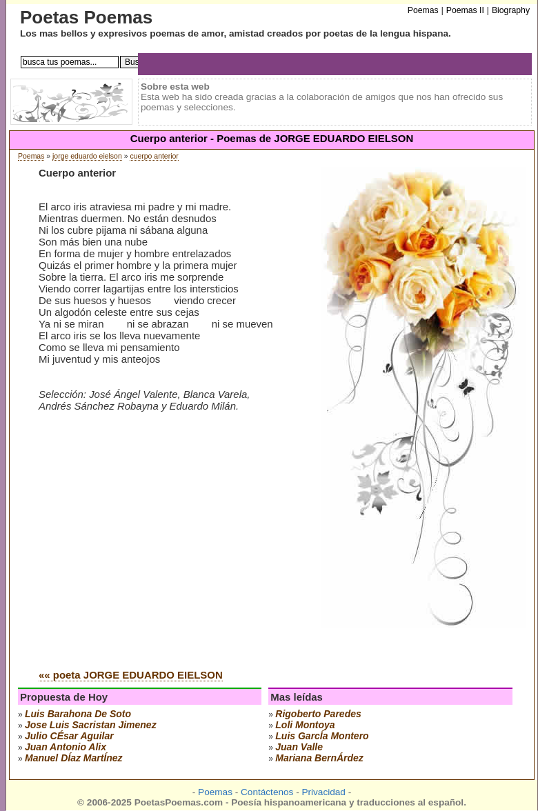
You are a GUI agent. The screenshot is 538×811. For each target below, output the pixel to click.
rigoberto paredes (318, 713)
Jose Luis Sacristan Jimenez (91, 724)
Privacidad (323, 792)
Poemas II (465, 10)
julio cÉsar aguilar (69, 735)
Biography (511, 10)
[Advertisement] (154, 553)
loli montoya (305, 724)
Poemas (31, 156)
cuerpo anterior (154, 156)
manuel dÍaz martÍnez (74, 757)
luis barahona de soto (78, 713)
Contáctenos (267, 792)
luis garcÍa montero (321, 735)
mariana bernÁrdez (319, 757)
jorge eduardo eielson (87, 156)
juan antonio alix (65, 746)
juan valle (299, 746)
